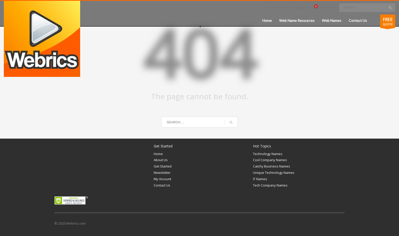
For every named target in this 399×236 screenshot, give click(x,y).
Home (158, 153)
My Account (162, 179)
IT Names (260, 179)
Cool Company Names (270, 160)
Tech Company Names (270, 185)
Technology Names (267, 153)
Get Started (163, 166)
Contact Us (162, 185)
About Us (161, 160)
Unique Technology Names (273, 172)
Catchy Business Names (271, 166)
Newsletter (162, 172)
